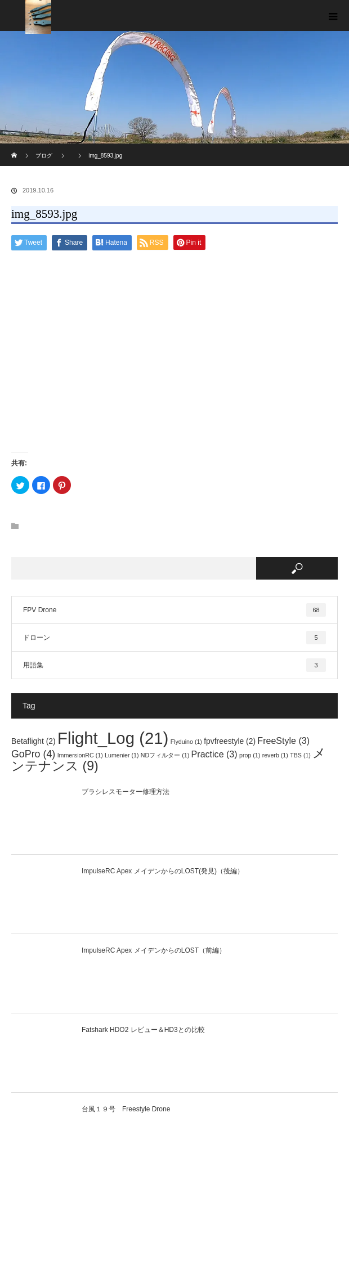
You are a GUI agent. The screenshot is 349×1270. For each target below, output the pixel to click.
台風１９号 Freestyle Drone (126, 1109)
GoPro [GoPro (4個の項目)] (33, 754)
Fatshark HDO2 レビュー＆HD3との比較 (143, 1030)
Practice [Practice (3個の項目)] (214, 754)
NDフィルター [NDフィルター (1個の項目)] (165, 755)
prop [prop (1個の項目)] (249, 755)
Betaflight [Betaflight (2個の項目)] (33, 741)
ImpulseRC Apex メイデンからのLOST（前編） (154, 950)
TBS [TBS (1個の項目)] (300, 755)
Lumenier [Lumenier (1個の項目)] (121, 755)
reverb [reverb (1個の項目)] (275, 755)
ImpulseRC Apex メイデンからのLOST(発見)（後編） (163, 871)
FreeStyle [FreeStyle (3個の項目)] (283, 740)
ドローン (174, 637)
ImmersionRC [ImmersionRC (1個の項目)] (80, 755)
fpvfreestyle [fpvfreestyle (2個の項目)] (230, 741)
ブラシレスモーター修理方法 (125, 792)
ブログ (43, 155)
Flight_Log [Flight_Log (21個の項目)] (112, 738)
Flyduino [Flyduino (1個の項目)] (186, 741)
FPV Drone (174, 610)
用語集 (174, 665)
